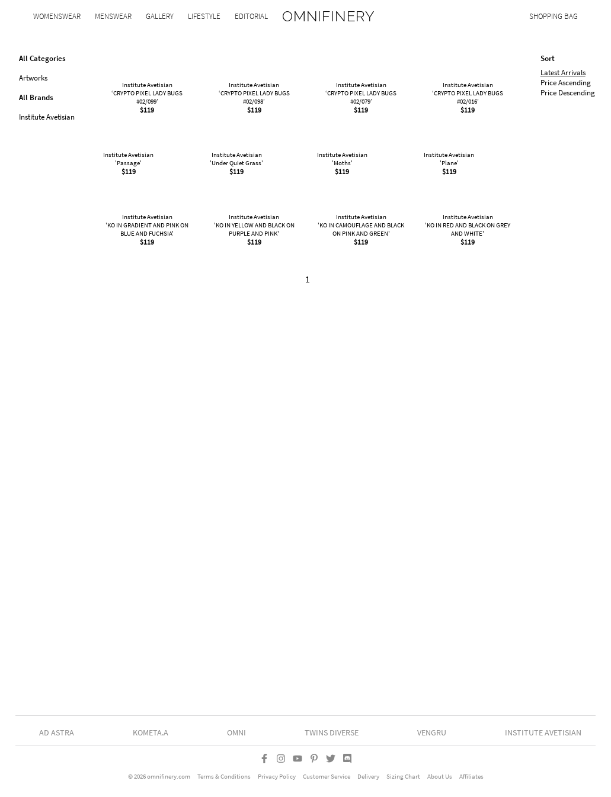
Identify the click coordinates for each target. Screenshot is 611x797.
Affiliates (471, 780)
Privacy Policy (277, 780)
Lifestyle (204, 16)
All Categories (42, 58)
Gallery (160, 16)
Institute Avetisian (47, 117)
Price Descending (567, 93)
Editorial (251, 16)
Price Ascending (565, 83)
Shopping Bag (553, 16)
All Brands (36, 97)
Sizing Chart (403, 780)
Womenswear (57, 16)
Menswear (113, 16)
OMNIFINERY (328, 16)
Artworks (33, 78)
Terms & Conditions (224, 780)
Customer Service (326, 780)
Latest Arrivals (563, 73)
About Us (439, 780)
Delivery (368, 780)
